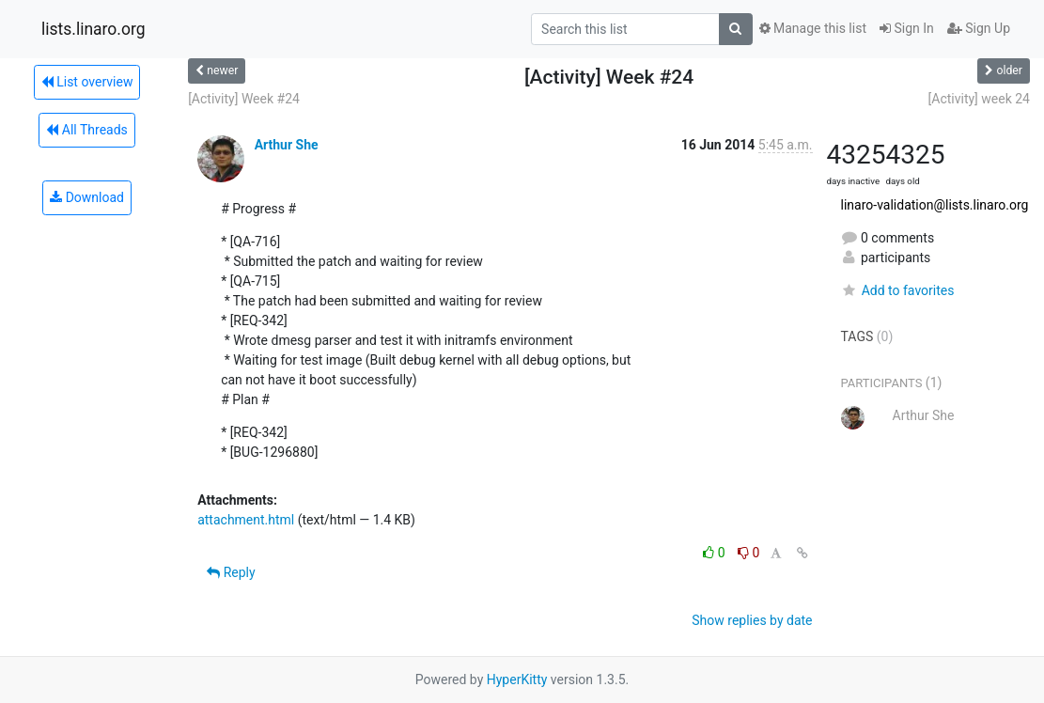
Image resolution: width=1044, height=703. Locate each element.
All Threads (86, 129)
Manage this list (812, 28)
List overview (87, 81)
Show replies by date (752, 620)
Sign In (907, 28)
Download (87, 197)
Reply (231, 572)
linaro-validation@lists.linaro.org (935, 204)
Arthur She (287, 144)
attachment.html (245, 519)
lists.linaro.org (93, 29)
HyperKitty (517, 679)
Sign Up (978, 28)
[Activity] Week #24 (244, 98)
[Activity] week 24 (979, 98)
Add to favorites (898, 290)
